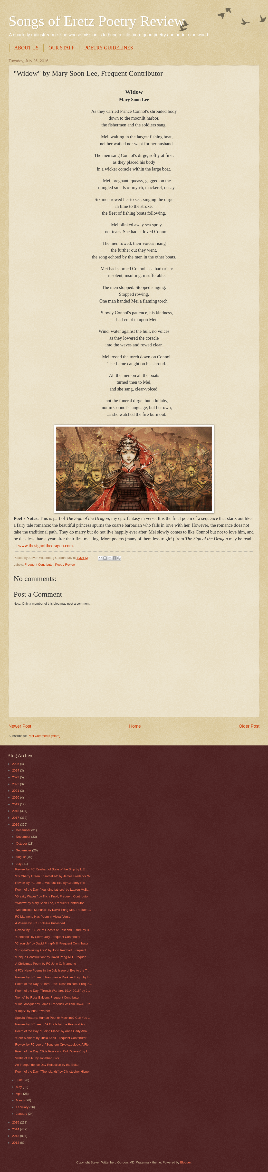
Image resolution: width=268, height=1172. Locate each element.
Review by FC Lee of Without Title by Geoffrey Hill (50, 883)
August (21, 857)
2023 (16, 777)
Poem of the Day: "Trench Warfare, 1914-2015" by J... (52, 990)
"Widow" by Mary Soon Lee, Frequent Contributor (49, 903)
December (23, 830)
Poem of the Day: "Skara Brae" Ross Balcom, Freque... (53, 984)
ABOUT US (26, 47)
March (20, 1100)
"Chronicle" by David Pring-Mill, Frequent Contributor (51, 943)
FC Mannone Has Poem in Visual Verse (42, 916)
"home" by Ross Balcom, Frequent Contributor (47, 997)
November (23, 837)
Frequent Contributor (39, 564)
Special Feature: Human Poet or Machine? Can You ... (53, 1018)
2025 (16, 764)
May (19, 1087)
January (22, 1113)
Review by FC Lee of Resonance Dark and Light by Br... (54, 977)
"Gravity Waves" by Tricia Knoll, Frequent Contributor (52, 896)
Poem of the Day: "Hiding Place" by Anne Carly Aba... (52, 1031)
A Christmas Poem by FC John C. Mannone (45, 963)
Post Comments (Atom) (44, 736)
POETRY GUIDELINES (108, 47)
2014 (16, 1129)
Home (135, 726)
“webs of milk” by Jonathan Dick (37, 1058)
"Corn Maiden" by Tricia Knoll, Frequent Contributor (50, 1038)
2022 (16, 784)
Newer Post (20, 726)
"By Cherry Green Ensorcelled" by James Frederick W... (54, 876)
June (20, 1080)
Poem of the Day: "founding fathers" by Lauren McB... (52, 889)
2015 (16, 1122)
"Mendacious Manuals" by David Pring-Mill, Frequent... (53, 910)
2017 (16, 817)
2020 (16, 797)
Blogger (185, 1162)
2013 (16, 1136)
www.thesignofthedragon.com (45, 545)
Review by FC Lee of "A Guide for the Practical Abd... (52, 1024)
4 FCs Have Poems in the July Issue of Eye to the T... (52, 970)
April (19, 1094)
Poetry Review (65, 564)
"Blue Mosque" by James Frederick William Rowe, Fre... (54, 1004)
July (19, 864)
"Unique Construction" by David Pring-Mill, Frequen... (52, 957)
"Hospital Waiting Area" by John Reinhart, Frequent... (52, 950)
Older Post (249, 726)
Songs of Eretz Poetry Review (97, 21)
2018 (16, 811)
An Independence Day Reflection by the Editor (47, 1065)
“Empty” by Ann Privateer (32, 1011)
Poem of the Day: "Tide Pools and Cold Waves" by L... (52, 1051)
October (22, 843)
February (22, 1107)
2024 (16, 770)
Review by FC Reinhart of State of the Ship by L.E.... (51, 869)
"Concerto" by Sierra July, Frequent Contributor (47, 937)
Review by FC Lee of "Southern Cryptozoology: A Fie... (53, 1044)
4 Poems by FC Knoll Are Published (40, 923)
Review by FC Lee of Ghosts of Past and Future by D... (53, 930)
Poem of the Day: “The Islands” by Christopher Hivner (52, 1071)
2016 (16, 824)
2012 (16, 1142)
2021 (16, 790)
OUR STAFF (61, 47)
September (24, 850)
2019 (16, 804)
